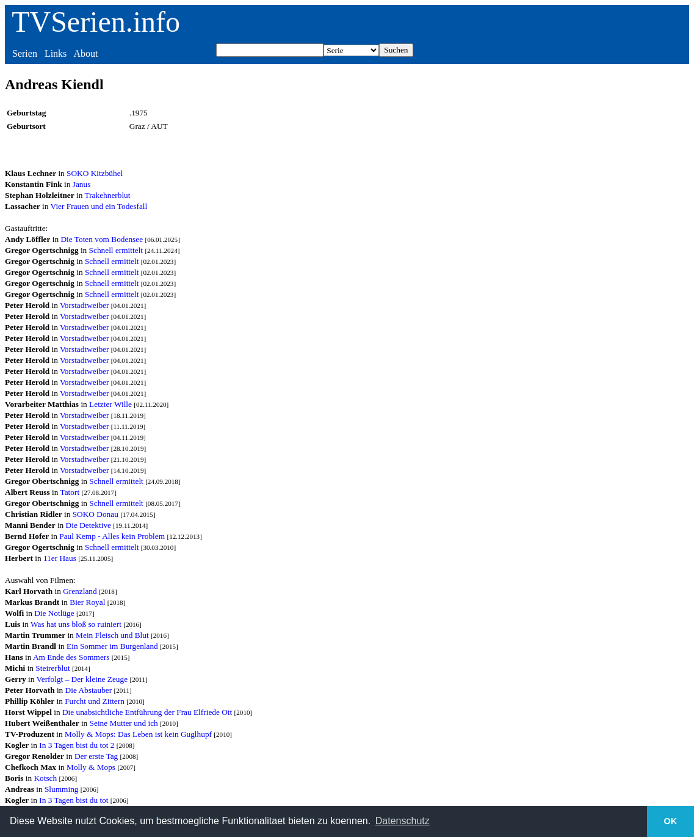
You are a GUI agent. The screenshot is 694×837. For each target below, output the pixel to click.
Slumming (62, 789)
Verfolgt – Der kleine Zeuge (82, 679)
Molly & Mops (91, 767)
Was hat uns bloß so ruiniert (76, 624)
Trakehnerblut (107, 195)
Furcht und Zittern (95, 701)
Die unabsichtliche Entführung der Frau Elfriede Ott (147, 712)
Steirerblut (52, 668)
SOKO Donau (95, 514)
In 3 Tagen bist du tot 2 (76, 745)
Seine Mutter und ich (124, 723)
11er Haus (59, 558)
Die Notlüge (54, 613)
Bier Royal (87, 602)
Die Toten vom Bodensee (101, 239)
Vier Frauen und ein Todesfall (99, 206)
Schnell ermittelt (116, 250)
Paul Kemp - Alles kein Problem (112, 536)
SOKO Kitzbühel (95, 173)
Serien (24, 53)
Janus (82, 184)
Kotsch (45, 778)
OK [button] (671, 821)
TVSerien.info (96, 21)
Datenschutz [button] (402, 821)
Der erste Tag (96, 756)
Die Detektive (88, 525)
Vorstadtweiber (84, 305)
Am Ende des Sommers (71, 657)
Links (56, 53)
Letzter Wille (110, 404)
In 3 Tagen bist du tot (73, 800)
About (85, 53)
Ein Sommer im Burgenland (112, 646)
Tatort (69, 492)
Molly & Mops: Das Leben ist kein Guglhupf (138, 734)
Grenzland (80, 591)
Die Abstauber (88, 690)
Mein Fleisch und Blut (112, 635)
